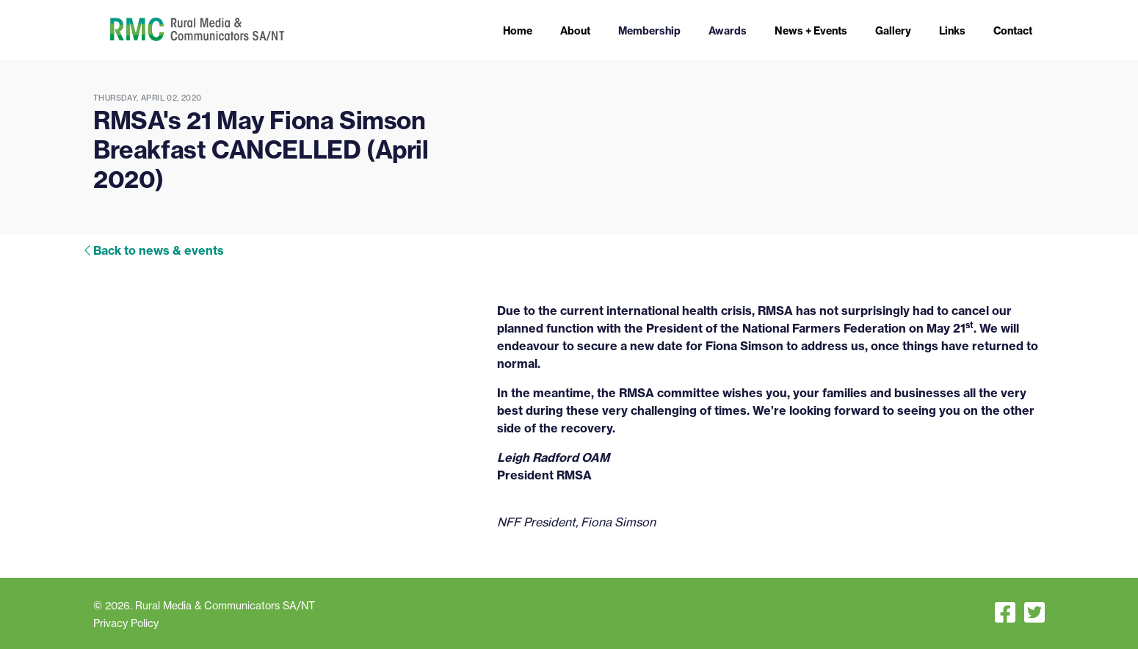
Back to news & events (158, 250)
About (575, 30)
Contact (1012, 30)
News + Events (811, 30)
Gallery (893, 30)
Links (952, 30)
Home (517, 30)
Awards (727, 30)
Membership (649, 30)
